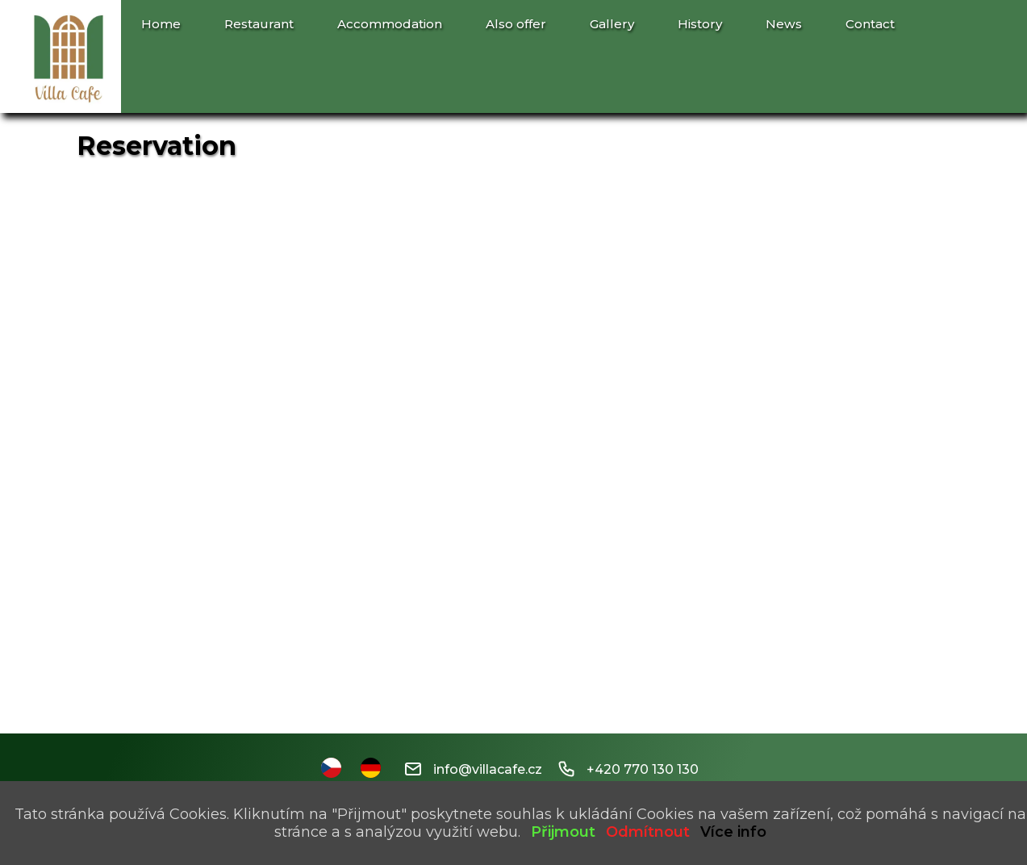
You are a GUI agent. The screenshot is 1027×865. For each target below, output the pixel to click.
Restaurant (259, 23)
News (784, 23)
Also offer (516, 23)
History (700, 23)
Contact (870, 23)
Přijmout (563, 832)
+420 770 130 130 (628, 769)
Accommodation (389, 23)
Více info (733, 832)
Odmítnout (648, 832)
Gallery (612, 23)
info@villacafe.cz (473, 769)
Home (161, 23)
